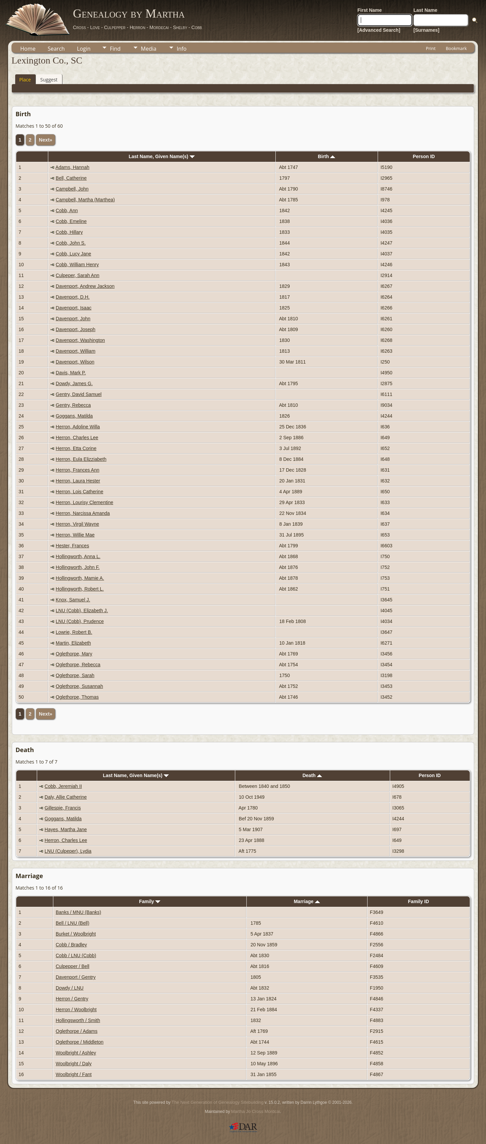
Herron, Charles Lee (77, 437)
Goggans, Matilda (74, 416)
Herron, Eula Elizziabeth (81, 459)
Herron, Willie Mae (75, 535)
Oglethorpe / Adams (77, 1031)
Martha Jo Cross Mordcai (255, 1111)
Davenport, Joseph (76, 329)
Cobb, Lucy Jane (73, 253)
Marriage (307, 901)
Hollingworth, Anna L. (78, 556)
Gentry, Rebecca (73, 405)
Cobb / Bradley (71, 944)
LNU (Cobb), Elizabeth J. (82, 610)
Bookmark (456, 48)
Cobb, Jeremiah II (63, 786)
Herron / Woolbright (76, 1009)
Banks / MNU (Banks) (78, 912)
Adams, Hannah (72, 167)
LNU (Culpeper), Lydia (68, 851)
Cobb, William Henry (77, 264)
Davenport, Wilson (75, 362)
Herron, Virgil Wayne (77, 524)
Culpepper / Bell (72, 966)
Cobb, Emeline (71, 221)
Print (431, 48)
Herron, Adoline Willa (78, 426)
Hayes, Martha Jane (66, 829)
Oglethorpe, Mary (74, 653)
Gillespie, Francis (63, 808)
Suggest (48, 79)
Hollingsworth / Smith (78, 1020)
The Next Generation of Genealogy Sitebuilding (217, 1102)
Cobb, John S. (71, 243)
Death (312, 775)
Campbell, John (72, 189)
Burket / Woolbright (76, 934)
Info (181, 48)
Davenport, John (73, 318)
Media (148, 48)
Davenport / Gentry (76, 977)
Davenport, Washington (80, 340)
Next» (45, 140)
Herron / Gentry (72, 998)
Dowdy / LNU (69, 988)
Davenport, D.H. (72, 297)
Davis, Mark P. (71, 372)
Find (115, 48)
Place (25, 79)
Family (149, 901)
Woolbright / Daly (73, 1063)
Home (27, 48)
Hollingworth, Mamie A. (80, 578)
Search (56, 48)
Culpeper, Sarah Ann (77, 275)
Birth (326, 156)
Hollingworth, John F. (78, 567)
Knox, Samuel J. (73, 599)
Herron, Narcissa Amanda (83, 513)
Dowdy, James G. (74, 383)
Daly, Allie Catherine (66, 797)
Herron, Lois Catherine (79, 491)
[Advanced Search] (378, 30)
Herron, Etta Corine (76, 448)
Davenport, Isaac (73, 307)
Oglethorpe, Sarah (75, 675)
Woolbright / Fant (73, 1074)
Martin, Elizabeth (73, 643)
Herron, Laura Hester (78, 480)
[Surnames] (426, 30)
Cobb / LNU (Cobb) (76, 955)
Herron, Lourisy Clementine (84, 502)
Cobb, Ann (67, 210)
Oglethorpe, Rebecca (78, 664)
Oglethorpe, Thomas (77, 697)
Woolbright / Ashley (76, 1052)
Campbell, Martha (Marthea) (85, 199)
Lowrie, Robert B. (74, 632)
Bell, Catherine (71, 178)
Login (84, 48)
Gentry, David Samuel (79, 394)
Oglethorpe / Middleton (80, 1042)
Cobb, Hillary (69, 232)
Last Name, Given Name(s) (162, 156)
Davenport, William (75, 351)
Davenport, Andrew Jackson (85, 286)
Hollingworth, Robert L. (80, 589)
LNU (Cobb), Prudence (80, 621)
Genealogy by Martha (129, 13)
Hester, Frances (72, 545)
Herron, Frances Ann (77, 470)
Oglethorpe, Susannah (79, 686)
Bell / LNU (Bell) (72, 923)
